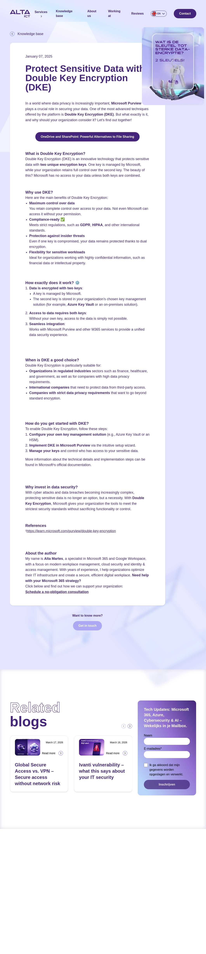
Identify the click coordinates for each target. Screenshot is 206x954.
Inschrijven (167, 784)
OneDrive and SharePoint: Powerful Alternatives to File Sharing (87, 136)
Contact (185, 13)
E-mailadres (153, 748)
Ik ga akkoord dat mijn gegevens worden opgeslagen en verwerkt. (166, 769)
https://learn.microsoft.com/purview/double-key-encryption (71, 531)
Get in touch (87, 625)
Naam (148, 735)
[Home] (20, 13)
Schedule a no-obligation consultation (57, 592)
